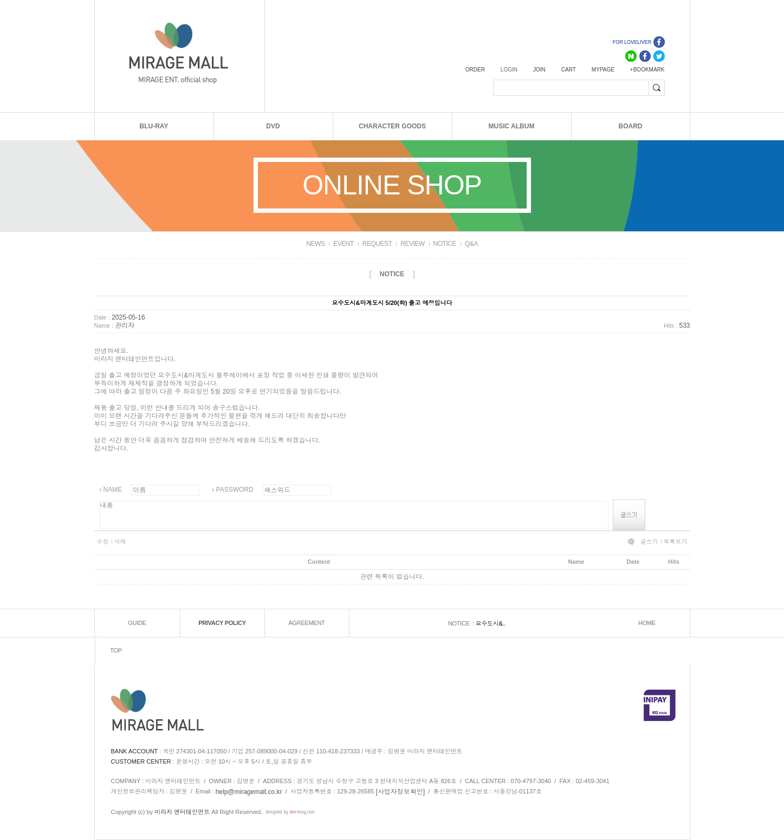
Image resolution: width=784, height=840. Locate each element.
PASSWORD (235, 489)
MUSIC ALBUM (512, 126)
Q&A (471, 244)
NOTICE (444, 244)
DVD (273, 126)
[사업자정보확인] (400, 792)
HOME (647, 623)
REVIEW (412, 244)
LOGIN (509, 70)
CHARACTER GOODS (392, 126)
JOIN (539, 70)
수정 (103, 541)
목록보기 (676, 541)
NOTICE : (462, 623)
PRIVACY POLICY (222, 623)
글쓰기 (649, 541)
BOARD (631, 126)
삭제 (120, 541)
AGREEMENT (307, 623)
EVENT (343, 244)
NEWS (315, 244)
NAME (112, 489)
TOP (116, 650)
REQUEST (377, 244)
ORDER (475, 70)
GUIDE (137, 623)
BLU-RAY (154, 126)
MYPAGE (603, 70)
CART (568, 70)
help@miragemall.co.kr (249, 792)
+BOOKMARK (647, 70)
